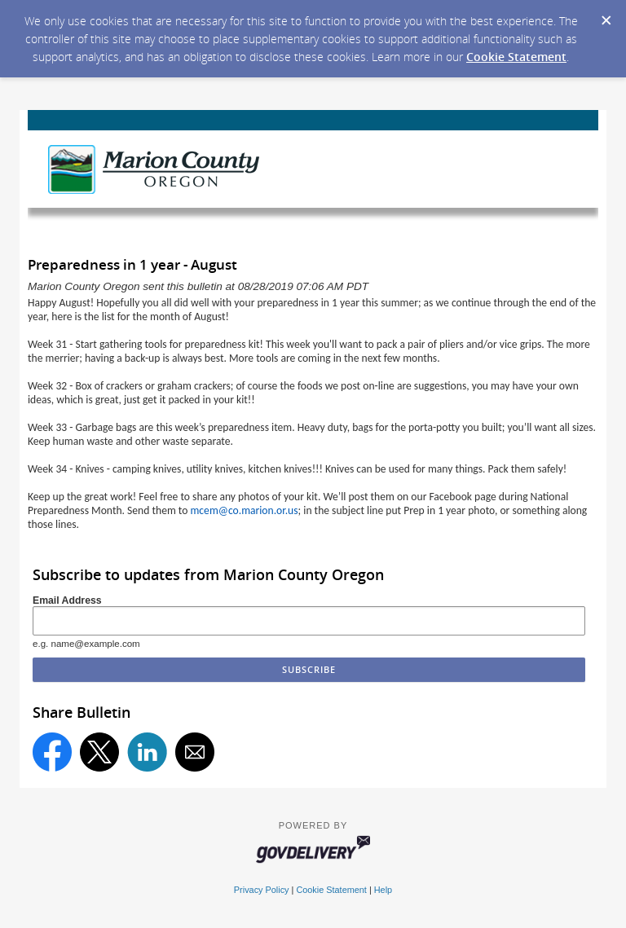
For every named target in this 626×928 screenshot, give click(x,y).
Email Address (67, 600)
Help (383, 890)
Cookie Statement (516, 56)
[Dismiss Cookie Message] (605, 15)
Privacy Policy (261, 890)
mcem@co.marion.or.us (244, 510)
